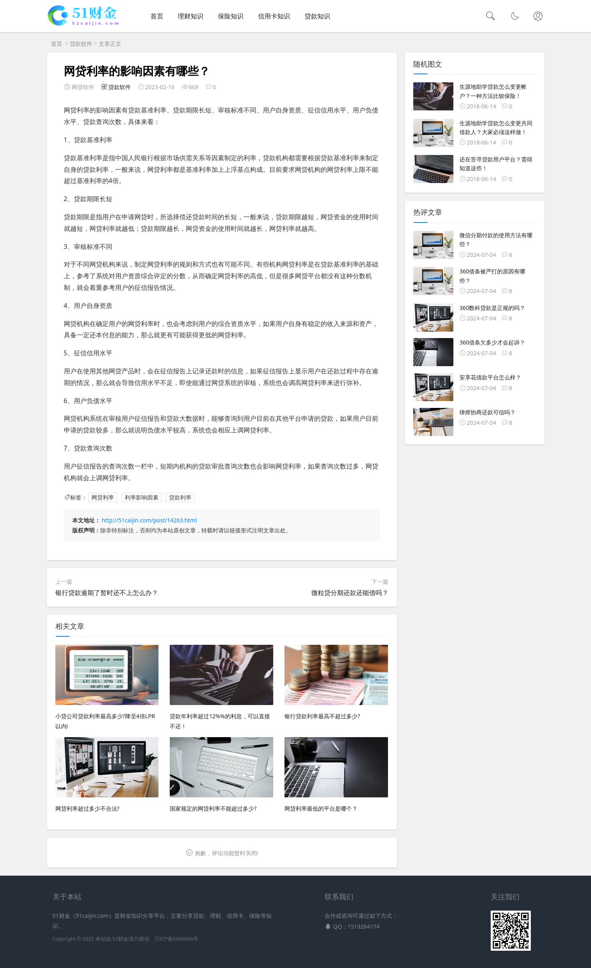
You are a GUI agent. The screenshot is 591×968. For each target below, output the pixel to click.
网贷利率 (102, 497)
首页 (156, 16)
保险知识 (231, 16)
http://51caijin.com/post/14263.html (149, 520)
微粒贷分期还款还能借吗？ (349, 592)
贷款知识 (317, 16)
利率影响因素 (141, 497)
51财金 (120, 938)
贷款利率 (180, 497)
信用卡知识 (274, 16)
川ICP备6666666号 (176, 938)
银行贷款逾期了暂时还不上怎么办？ (106, 592)
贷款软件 (81, 43)
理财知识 (190, 16)
